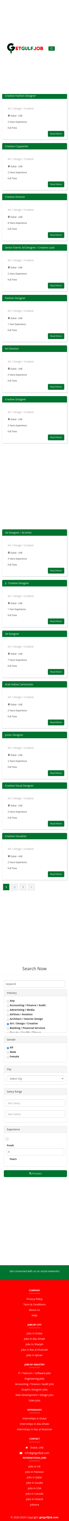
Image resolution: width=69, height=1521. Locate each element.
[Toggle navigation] (51, 48)
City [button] (9, 1069)
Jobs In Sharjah (34, 1344)
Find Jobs (35, 1173)
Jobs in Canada (34, 1493)
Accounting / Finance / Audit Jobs (34, 1384)
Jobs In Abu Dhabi (34, 1338)
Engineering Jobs (34, 1378)
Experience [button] (13, 1129)
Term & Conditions (34, 1304)
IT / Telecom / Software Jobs (34, 1373)
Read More (56, 133)
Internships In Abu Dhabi (34, 1424)
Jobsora (34, 1504)
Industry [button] (12, 993)
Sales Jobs (34, 1400)
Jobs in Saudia (34, 1482)
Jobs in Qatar (34, 1477)
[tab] (35, 993)
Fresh (10, 1145)
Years (13, 1159)
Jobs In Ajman (34, 1355)
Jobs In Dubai (34, 1333)
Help (34, 1315)
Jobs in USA (34, 1488)
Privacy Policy (34, 1299)
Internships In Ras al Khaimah (34, 1429)
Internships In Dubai (34, 1418)
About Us (34, 1310)
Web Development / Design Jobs (34, 1395)
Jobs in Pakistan (34, 1472)
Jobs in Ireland (34, 1499)
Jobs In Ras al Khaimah (34, 1349)
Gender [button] (11, 1039)
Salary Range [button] (14, 1091)
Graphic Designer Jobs (34, 1389)
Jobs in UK (35, 1466)
